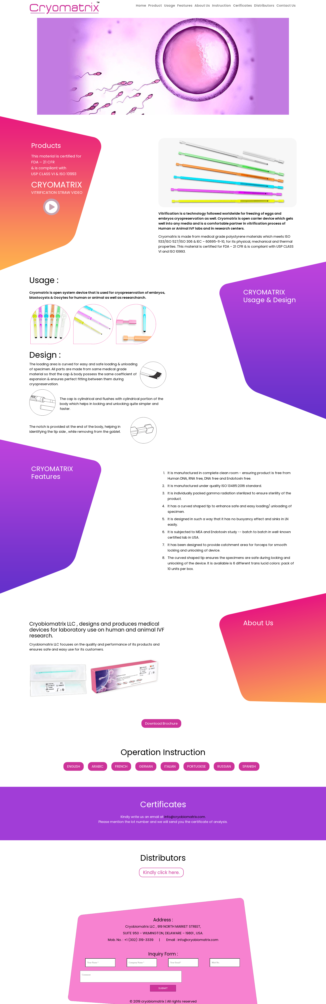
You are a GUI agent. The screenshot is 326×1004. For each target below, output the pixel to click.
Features (184, 5)
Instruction (221, 5)
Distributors (264, 5)
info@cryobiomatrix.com (198, 939)
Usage (169, 5)
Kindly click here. (161, 872)
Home (141, 5)
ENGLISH (73, 766)
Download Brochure (161, 723)
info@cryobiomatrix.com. (185, 816)
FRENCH (121, 766)
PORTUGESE (196, 766)
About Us (202, 5)
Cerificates (242, 5)
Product (155, 5)
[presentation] (218, 977)
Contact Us (286, 5)
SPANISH (249, 766)
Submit (163, 988)
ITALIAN (170, 766)
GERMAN (145, 766)
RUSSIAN (224, 766)
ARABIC (97, 766)
